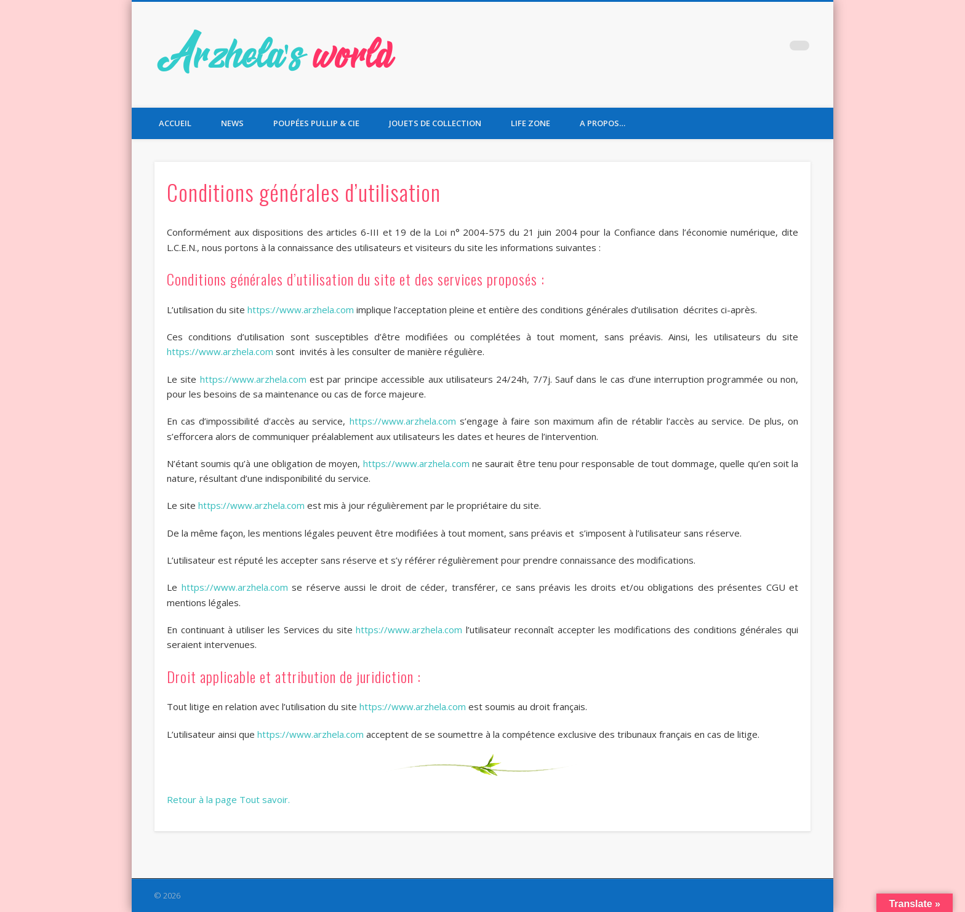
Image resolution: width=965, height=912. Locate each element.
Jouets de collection (435, 123)
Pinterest (774, 48)
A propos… (602, 123)
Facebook (724, 48)
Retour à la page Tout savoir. (228, 799)
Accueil (175, 123)
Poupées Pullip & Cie (316, 123)
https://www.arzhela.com (300, 309)
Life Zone (530, 123)
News (232, 123)
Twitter (749, 48)
